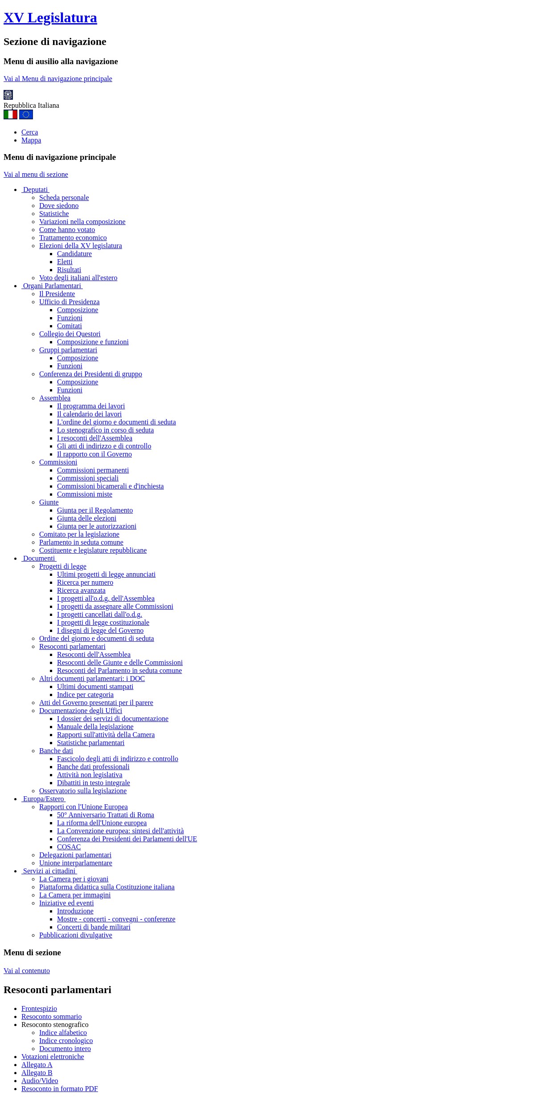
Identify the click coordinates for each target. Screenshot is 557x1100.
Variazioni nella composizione (82, 221)
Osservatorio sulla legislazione (83, 790)
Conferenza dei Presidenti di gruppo (90, 374)
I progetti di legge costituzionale (103, 622)
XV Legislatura (50, 17)
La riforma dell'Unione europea (102, 823)
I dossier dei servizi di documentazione (112, 718)
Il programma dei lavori (91, 406)
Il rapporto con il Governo (94, 454)
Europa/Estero (43, 799)
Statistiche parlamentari (91, 742)
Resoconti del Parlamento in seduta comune (119, 670)
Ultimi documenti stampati (95, 686)
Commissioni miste (84, 494)
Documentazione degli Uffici (80, 710)
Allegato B (37, 1072)
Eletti (65, 261)
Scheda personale (64, 197)
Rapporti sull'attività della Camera (106, 734)
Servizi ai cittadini (49, 871)
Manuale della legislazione (95, 726)
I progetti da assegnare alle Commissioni (115, 606)
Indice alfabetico (63, 1032)
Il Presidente (57, 293)
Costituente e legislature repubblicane (93, 550)
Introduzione (75, 911)
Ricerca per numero (85, 582)
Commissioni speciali (88, 478)
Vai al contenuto (27, 970)
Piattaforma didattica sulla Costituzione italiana (107, 887)
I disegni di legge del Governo (100, 630)
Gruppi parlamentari (68, 350)
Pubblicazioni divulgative (75, 935)
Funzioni (69, 318)
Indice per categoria (85, 694)
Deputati (35, 189)
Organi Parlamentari (52, 285)
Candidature (74, 253)
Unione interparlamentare (75, 863)
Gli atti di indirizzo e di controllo (104, 446)
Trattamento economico (73, 237)
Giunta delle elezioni (86, 518)
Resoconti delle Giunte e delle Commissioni (120, 662)
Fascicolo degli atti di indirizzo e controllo (117, 758)
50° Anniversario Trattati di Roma (105, 815)
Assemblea (54, 398)
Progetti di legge (62, 566)
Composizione (77, 310)
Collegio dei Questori (70, 334)
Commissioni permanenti (93, 470)
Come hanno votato (67, 229)
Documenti (39, 558)
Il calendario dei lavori (89, 414)
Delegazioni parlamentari (75, 855)
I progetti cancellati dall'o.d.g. (99, 614)
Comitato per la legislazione (79, 534)
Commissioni (58, 462)
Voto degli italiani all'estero (78, 277)
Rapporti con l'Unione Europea (83, 807)
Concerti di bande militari (94, 927)
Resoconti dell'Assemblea (94, 654)
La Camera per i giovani (74, 879)
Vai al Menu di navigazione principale (58, 78)
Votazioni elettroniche (52, 1056)
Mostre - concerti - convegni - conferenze (116, 919)
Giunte (49, 502)
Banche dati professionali (93, 766)
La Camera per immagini (75, 895)
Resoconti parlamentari (72, 646)
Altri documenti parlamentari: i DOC (92, 678)
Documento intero (65, 1048)
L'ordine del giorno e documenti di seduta (116, 422)
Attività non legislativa (90, 774)
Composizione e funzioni (93, 342)
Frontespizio (39, 1008)
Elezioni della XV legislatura (80, 245)
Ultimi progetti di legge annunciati (106, 574)
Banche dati (56, 750)
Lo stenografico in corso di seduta (105, 430)
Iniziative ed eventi (66, 903)
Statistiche (54, 213)
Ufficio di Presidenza (69, 302)
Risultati (69, 269)
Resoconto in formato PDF (59, 1088)
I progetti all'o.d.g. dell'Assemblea (106, 598)
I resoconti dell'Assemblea (94, 438)
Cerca (29, 132)
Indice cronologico (66, 1040)
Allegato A (37, 1064)
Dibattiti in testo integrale (93, 782)
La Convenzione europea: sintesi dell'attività (120, 831)
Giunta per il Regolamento (95, 510)
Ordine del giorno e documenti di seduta (96, 638)
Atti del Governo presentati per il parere (96, 702)
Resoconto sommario (51, 1016)
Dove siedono (58, 205)
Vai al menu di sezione (36, 174)
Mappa (31, 140)
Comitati (69, 326)
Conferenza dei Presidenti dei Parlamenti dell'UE (127, 839)
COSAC (69, 847)
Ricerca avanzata (81, 590)
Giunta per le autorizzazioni (96, 526)
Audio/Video (39, 1080)
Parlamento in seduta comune (81, 542)
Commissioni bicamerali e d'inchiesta (110, 486)
